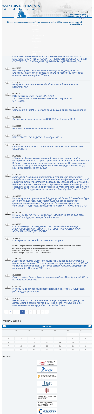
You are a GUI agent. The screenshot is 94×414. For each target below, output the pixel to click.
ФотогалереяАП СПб (36, 53)
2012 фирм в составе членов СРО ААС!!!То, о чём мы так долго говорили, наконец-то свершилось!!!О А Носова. (42, 98)
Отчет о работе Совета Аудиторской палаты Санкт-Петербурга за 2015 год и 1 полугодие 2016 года (50, 278)
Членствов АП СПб (36, 30)
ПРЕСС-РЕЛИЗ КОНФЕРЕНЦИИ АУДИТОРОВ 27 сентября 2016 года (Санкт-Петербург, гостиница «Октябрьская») (48, 216)
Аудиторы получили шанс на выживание (33, 128)
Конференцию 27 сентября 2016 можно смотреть (37, 240)
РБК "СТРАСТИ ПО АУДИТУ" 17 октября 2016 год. (38, 137)
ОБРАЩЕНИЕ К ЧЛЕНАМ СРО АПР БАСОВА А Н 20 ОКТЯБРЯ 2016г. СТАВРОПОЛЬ (47, 147)
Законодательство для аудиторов (38, 37)
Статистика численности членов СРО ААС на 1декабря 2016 (43, 119)
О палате (36, 19)
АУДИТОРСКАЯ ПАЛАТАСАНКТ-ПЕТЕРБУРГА (21, 7)
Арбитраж (35, 48)
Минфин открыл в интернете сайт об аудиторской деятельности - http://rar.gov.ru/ (45, 85)
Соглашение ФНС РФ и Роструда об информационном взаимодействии (49, 110)
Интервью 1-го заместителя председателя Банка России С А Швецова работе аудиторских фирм (48, 290)
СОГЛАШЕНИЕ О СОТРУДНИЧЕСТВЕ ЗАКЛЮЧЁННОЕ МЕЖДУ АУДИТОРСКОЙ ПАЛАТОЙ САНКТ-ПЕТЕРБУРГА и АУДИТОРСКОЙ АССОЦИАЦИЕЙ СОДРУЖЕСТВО (46, 229)
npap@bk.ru (83, 18)
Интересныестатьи (36, 43)
